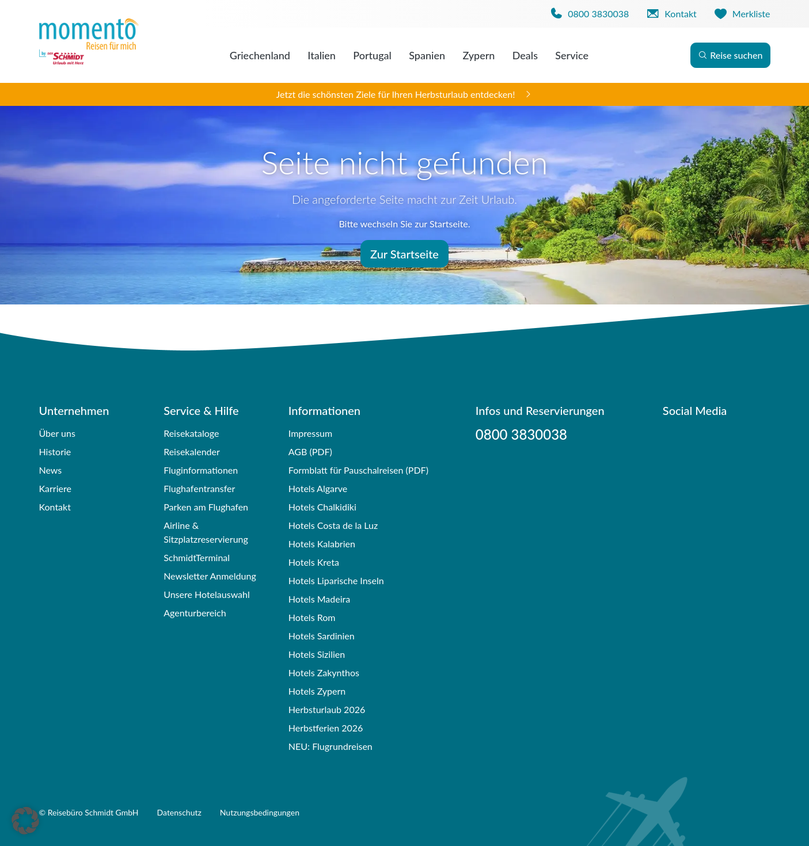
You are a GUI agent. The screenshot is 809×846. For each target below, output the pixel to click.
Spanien (427, 55)
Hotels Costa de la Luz (333, 525)
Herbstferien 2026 (325, 727)
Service (571, 55)
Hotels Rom (312, 617)
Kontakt (55, 506)
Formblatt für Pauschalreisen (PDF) (358, 469)
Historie (55, 451)
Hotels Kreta (313, 562)
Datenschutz (179, 812)
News (50, 469)
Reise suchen (730, 54)
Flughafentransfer (199, 488)
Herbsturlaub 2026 (326, 709)
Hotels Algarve (317, 488)
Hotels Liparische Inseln (336, 580)
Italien (321, 55)
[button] (25, 820)
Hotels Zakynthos (323, 672)
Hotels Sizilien (316, 654)
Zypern (478, 55)
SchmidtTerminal (197, 557)
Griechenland (260, 55)
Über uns (57, 433)
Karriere (55, 488)
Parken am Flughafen (206, 506)
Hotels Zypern (316, 690)
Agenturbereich (195, 612)
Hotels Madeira (319, 598)
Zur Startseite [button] (404, 254)
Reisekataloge (191, 433)
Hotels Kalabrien (321, 543)
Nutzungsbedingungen (259, 812)
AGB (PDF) (310, 451)
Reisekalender (192, 451)
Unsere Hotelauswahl (207, 594)
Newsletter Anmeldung (210, 575)
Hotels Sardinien (321, 635)
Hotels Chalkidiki (322, 506)
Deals (525, 55)
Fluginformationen (201, 469)
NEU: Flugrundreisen (330, 746)
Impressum (310, 433)
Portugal (372, 55)
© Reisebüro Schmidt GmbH (89, 812)
